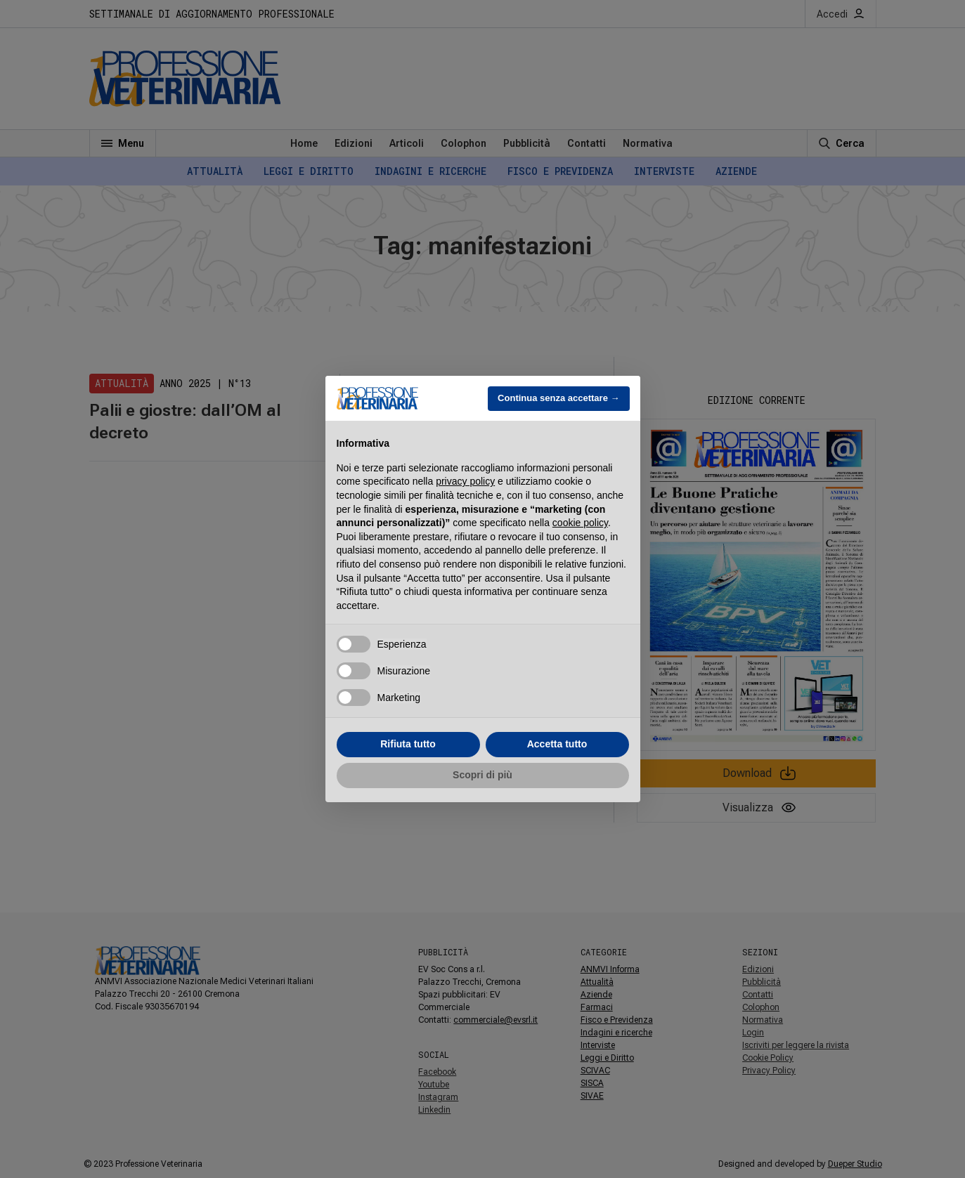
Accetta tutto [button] (557, 744)
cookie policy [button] (580, 522)
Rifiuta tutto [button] (408, 744)
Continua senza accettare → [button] (558, 398)
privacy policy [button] (465, 481)
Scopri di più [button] (482, 774)
